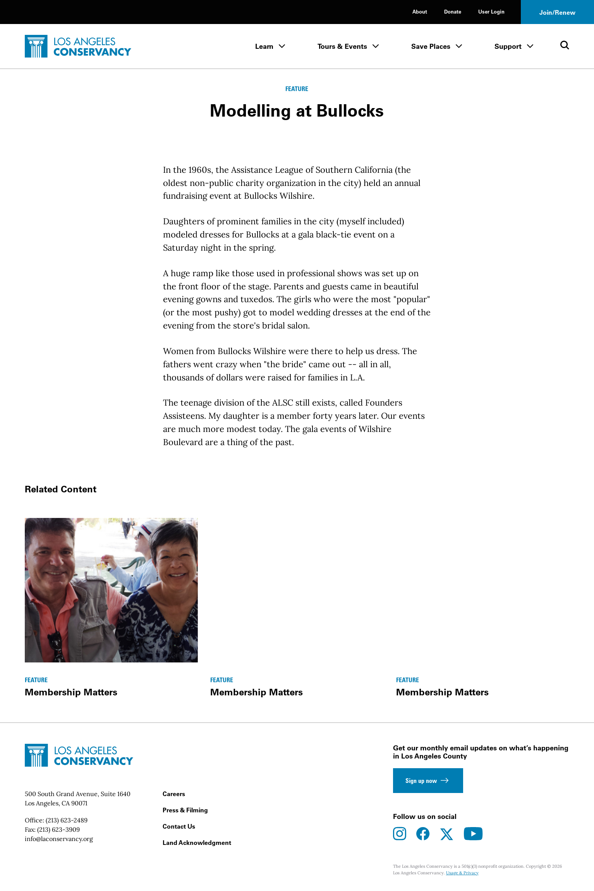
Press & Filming (185, 810)
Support (508, 46)
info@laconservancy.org (59, 839)
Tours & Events (342, 46)
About (419, 11)
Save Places (430, 46)
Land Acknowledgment (197, 842)
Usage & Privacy (462, 873)
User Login (491, 11)
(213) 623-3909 (58, 829)
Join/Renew (557, 12)
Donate (452, 11)
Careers (174, 794)
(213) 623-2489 (67, 820)
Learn (264, 46)
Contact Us (179, 826)
